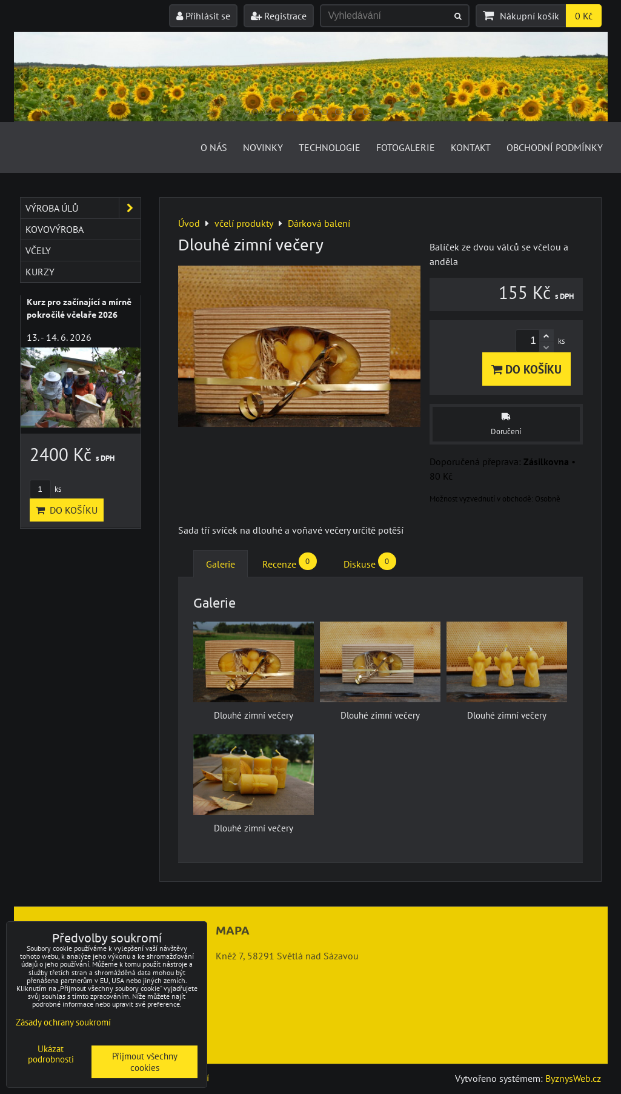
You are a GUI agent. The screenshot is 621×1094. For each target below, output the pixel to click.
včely (38, 250)
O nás (214, 147)
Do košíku (526, 369)
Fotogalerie (405, 147)
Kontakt (471, 147)
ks (45, 489)
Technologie (329, 147)
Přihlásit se (203, 16)
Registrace (279, 16)
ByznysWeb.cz (573, 1078)
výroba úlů (83, 208)
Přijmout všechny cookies (145, 1061)
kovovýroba (54, 229)
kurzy (40, 272)
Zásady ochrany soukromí (63, 1022)
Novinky (263, 147)
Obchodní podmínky (554, 147)
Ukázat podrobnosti (51, 1054)
